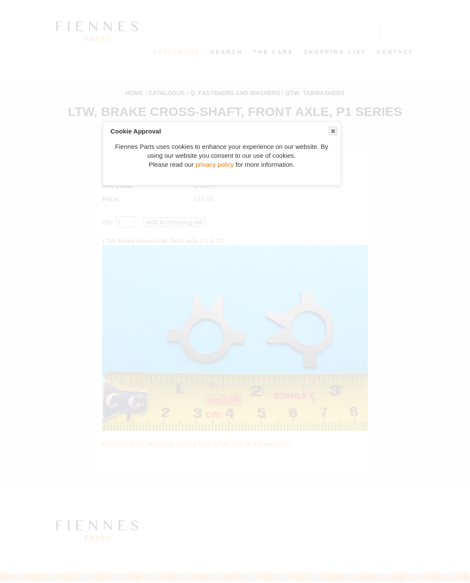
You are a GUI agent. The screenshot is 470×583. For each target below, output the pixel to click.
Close (332, 131)
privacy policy (214, 164)
